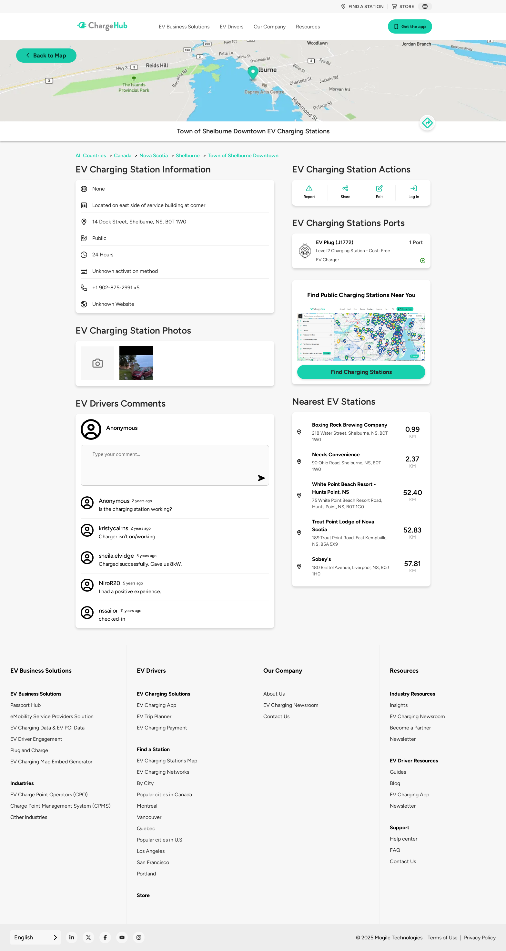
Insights (399, 705)
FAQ (395, 850)
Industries (22, 783)
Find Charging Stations (361, 372)
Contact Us (276, 716)
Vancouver (149, 817)
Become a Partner (410, 728)
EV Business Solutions (35, 694)
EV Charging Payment (162, 728)
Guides (398, 772)
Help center (403, 839)
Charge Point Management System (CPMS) (60, 806)
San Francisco (153, 862)
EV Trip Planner (154, 716)
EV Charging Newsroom (291, 705)
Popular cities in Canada (164, 794)
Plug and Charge (29, 750)
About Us (274, 694)
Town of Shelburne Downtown (243, 155)
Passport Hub (25, 705)
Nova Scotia (153, 155)
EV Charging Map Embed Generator (51, 762)
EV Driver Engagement (36, 739)
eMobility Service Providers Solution (52, 716)
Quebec (146, 828)
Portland (146, 874)
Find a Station (153, 749)
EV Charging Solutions (163, 694)
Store (403, 6)
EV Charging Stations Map (167, 761)
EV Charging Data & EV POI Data (47, 728)
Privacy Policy (480, 938)
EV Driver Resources (414, 761)
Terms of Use (443, 938)
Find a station (362, 6)
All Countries (91, 155)
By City (145, 783)
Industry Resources (412, 694)
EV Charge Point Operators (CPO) (49, 794)
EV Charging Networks (163, 772)
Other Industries (28, 817)
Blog (395, 783)
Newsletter (403, 739)
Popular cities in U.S (159, 840)
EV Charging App (156, 705)
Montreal (147, 806)
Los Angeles (151, 851)
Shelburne (188, 155)
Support (399, 827)
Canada (122, 155)
